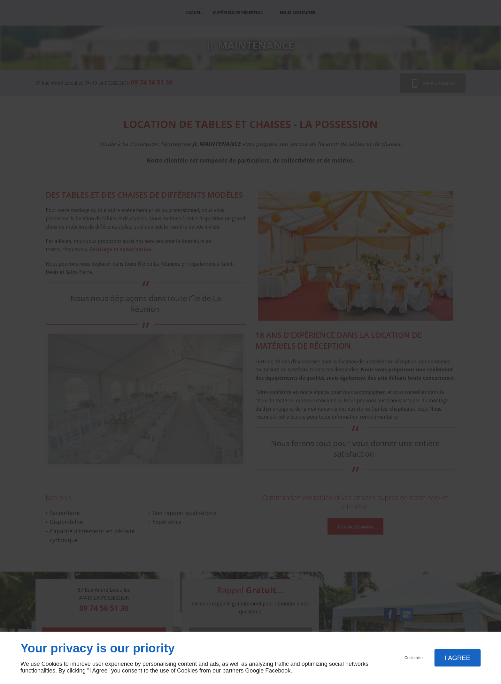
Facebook (277, 670)
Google (254, 670)
